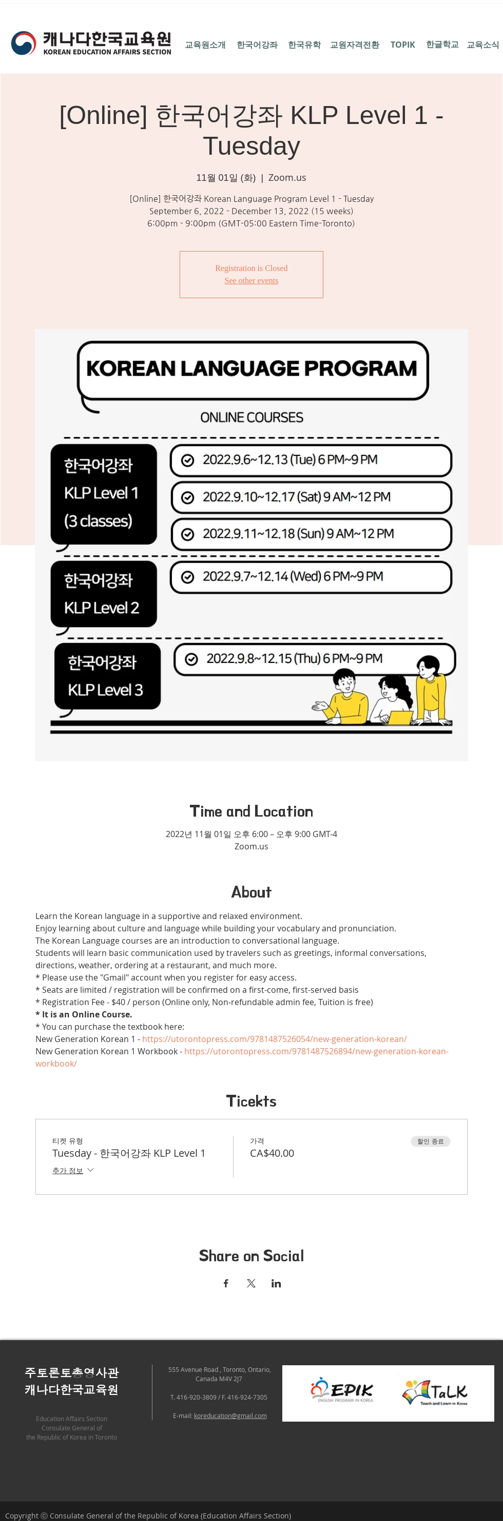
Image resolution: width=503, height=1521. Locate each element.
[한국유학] (304, 44)
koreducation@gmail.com (230, 1415)
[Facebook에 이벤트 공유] (226, 1283)
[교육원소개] (205, 44)
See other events (252, 280)
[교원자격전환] (354, 44)
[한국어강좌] (256, 44)
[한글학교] (442, 44)
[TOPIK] (402, 44)
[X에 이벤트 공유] (251, 1283)
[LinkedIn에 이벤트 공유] (276, 1283)
